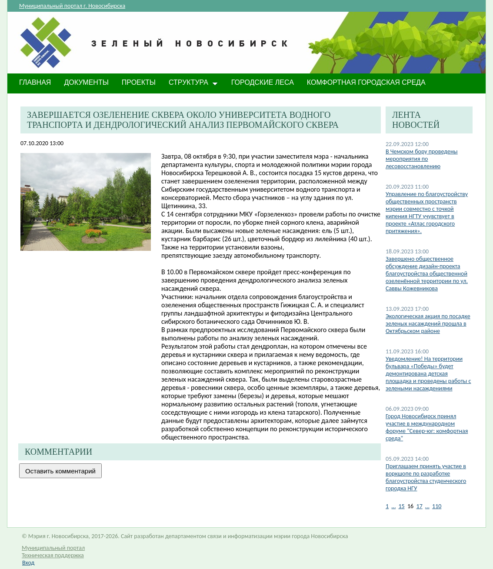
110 (436, 506)
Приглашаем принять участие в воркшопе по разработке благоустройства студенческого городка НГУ (426, 477)
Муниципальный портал (53, 548)
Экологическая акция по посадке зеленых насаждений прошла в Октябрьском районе (428, 324)
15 (401, 506)
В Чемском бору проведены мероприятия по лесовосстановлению (422, 159)
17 (419, 506)
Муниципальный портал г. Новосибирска (72, 6)
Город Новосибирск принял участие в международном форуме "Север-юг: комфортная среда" (427, 427)
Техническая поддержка (53, 555)
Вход (28, 562)
